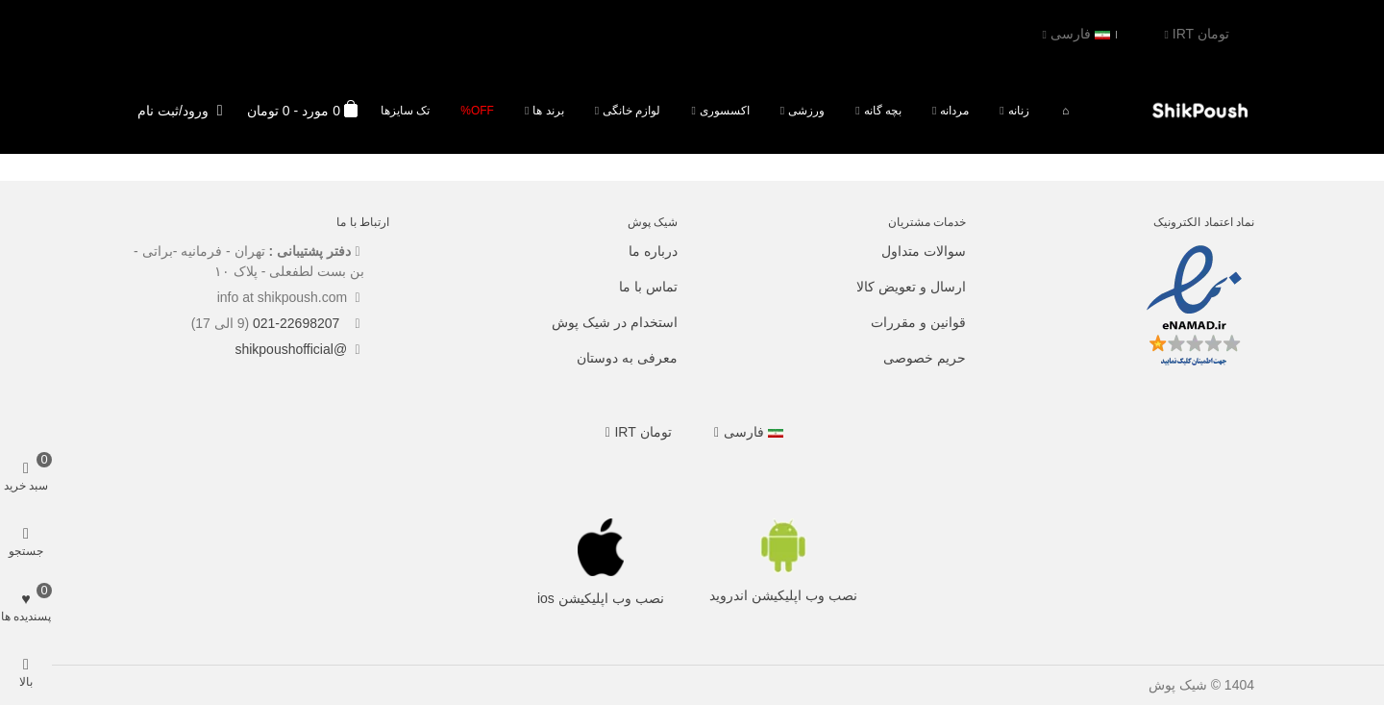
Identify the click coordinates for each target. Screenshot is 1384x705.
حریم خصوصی (924, 357)
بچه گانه (883, 110)
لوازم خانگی (631, 110)
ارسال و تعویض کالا (911, 286)
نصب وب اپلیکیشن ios (600, 598)
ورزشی (806, 110)
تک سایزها (405, 110)
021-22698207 (298, 323)
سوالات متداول (923, 251)
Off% (477, 110)
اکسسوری (725, 110)
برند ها (547, 110)
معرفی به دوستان (627, 357)
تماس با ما (648, 286)
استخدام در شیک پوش (615, 322)
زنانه (1018, 110)
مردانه (954, 110)
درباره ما (653, 251)
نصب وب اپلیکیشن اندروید (783, 595)
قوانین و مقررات (918, 322)
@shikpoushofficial (291, 349)
